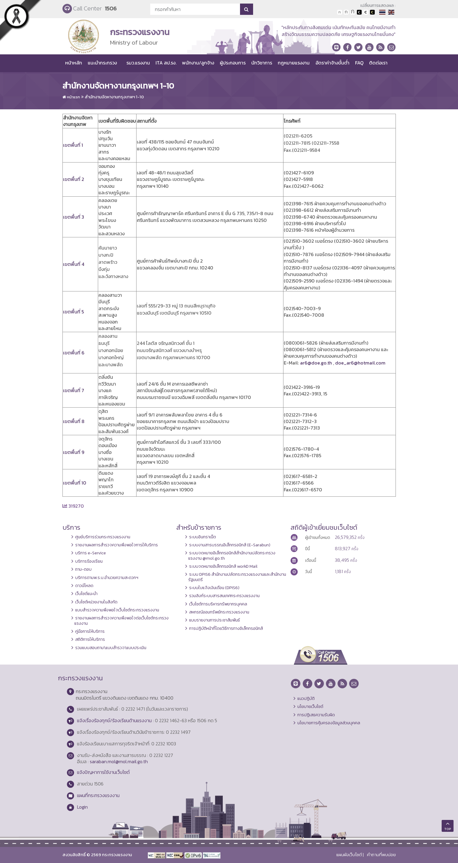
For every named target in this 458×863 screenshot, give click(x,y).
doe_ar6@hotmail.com (360, 362)
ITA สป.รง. (166, 62)
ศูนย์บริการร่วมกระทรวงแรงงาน (102, 537)
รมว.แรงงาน (138, 62)
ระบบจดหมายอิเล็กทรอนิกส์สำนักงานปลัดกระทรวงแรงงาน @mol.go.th (231, 555)
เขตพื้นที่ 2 (73, 179)
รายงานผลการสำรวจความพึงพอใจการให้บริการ (116, 545)
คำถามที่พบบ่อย (381, 854)
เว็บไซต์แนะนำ (86, 593)
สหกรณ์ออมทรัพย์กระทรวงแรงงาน (219, 612)
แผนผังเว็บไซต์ (349, 854)
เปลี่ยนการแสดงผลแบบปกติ (365, 12)
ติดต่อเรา (378, 62)
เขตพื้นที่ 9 (73, 452)
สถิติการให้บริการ (90, 639)
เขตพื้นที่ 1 (73, 145)
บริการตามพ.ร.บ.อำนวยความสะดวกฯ (106, 577)
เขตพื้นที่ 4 (73, 264)
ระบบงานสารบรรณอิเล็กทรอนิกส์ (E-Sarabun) (229, 545)
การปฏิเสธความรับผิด (316, 714)
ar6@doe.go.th (316, 362)
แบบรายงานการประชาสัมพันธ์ (214, 620)
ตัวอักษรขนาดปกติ (339, 12)
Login (82, 806)
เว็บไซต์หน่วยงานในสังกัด (96, 602)
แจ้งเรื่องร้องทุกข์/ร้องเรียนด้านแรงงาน (114, 720)
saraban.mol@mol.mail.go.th (119, 761)
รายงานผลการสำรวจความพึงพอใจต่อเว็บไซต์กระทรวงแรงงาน (121, 620)
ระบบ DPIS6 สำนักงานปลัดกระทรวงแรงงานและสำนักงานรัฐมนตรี (237, 577)
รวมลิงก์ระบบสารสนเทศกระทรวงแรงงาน (224, 595)
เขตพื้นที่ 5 (73, 311)
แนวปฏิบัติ (306, 698)
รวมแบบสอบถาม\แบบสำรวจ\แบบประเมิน (110, 647)
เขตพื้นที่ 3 (73, 216)
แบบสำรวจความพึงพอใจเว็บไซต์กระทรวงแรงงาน (117, 610)
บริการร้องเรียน (89, 561)
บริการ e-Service (90, 553)
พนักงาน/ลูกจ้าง (198, 62)
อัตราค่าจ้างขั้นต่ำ (332, 62)
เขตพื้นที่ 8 (73, 421)
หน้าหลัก (73, 62)
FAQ (359, 62)
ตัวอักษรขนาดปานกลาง (346, 12)
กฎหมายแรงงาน (294, 62)
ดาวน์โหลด (84, 585)
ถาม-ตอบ (83, 569)
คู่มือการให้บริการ (90, 631)
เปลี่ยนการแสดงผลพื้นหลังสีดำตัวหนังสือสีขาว (359, 12)
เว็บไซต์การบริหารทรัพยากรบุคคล (218, 604)
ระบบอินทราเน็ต (202, 537)
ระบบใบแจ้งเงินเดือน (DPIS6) (214, 587)
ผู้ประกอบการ (233, 62)
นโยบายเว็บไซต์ (310, 706)
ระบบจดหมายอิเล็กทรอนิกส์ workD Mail (223, 566)
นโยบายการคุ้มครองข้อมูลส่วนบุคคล (328, 723)
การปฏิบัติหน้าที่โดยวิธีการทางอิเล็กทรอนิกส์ (226, 628)
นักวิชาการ (261, 62)
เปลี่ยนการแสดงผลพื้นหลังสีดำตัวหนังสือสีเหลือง (372, 12)
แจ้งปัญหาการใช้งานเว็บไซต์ (103, 772)
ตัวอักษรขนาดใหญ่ (352, 12)
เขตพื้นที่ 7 (73, 390)
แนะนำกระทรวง (102, 62)
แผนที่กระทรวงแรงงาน (98, 795)
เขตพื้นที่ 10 (74, 482)
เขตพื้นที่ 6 (73, 352)
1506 (111, 8)
